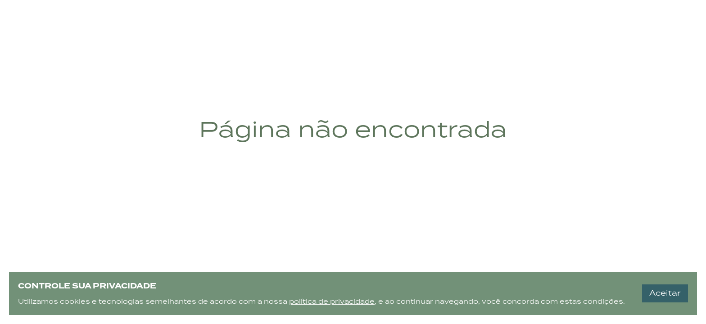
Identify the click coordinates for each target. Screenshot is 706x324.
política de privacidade (332, 301)
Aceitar (665, 293)
